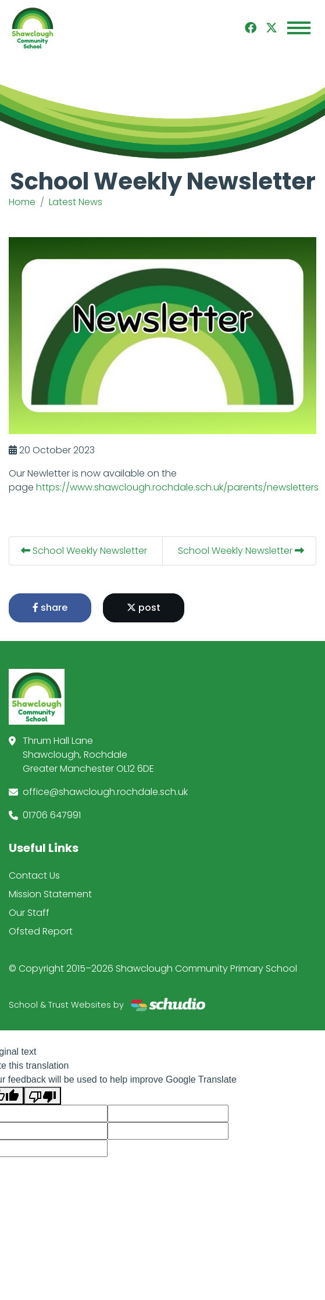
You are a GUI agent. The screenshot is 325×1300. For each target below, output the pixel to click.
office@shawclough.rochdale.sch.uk (105, 791)
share (50, 607)
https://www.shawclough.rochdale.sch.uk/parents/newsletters (177, 487)
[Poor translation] (42, 1096)
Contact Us (34, 875)
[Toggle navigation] (299, 28)
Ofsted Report (41, 931)
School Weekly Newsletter (84, 550)
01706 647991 (52, 815)
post (143, 607)
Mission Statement (50, 894)
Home (22, 202)
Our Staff (29, 912)
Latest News (75, 202)
